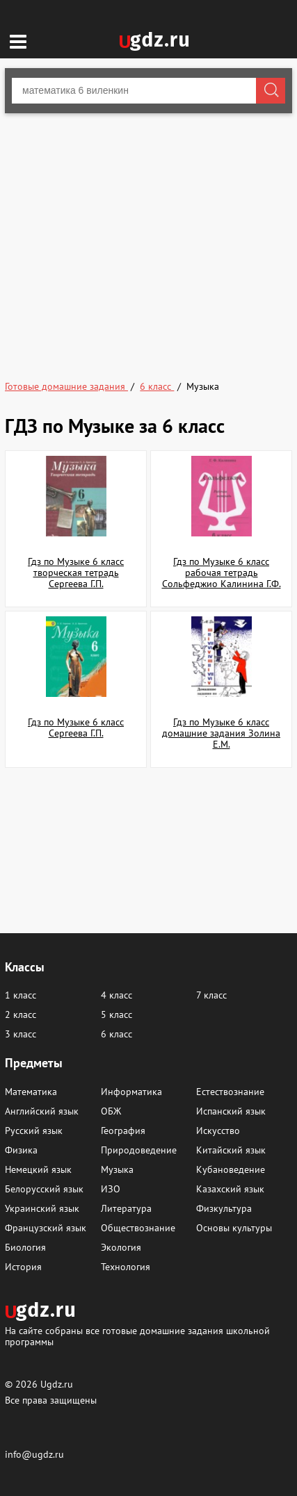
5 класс (116, 1014)
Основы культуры (234, 1228)
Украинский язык (42, 1208)
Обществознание (138, 1228)
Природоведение (139, 1150)
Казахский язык (230, 1189)
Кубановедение (230, 1169)
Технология (125, 1266)
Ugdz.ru (56, 1384)
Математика (31, 1091)
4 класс (116, 995)
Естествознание (230, 1091)
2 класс (20, 1014)
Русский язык (34, 1130)
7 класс (211, 995)
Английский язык (42, 1111)
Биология (25, 1247)
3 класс (20, 1034)
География (123, 1130)
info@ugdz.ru (34, 1454)
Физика (21, 1150)
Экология (121, 1247)
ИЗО (110, 1189)
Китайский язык (231, 1150)
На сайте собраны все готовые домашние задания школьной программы (137, 1335)
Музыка (117, 1169)
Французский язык (45, 1228)
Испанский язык (231, 1111)
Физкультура (224, 1208)
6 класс (116, 1034)
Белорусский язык (44, 1189)
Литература (126, 1208)
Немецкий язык (38, 1169)
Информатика (131, 1091)
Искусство (218, 1130)
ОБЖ (111, 1111)
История (23, 1266)
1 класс (20, 995)
